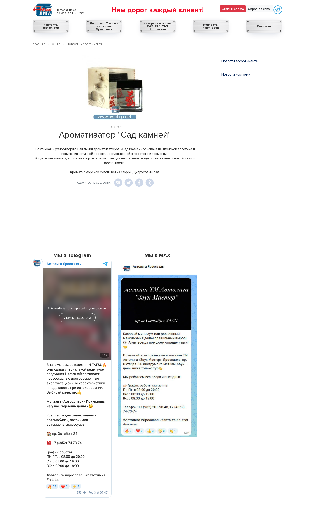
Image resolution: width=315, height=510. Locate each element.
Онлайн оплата (233, 9)
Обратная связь (259, 9)
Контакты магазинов (51, 26)
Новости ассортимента (239, 61)
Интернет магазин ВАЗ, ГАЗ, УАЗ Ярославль (158, 26)
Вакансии (264, 26)
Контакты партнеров (211, 26)
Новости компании (235, 74)
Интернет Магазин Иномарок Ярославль (104, 26)
